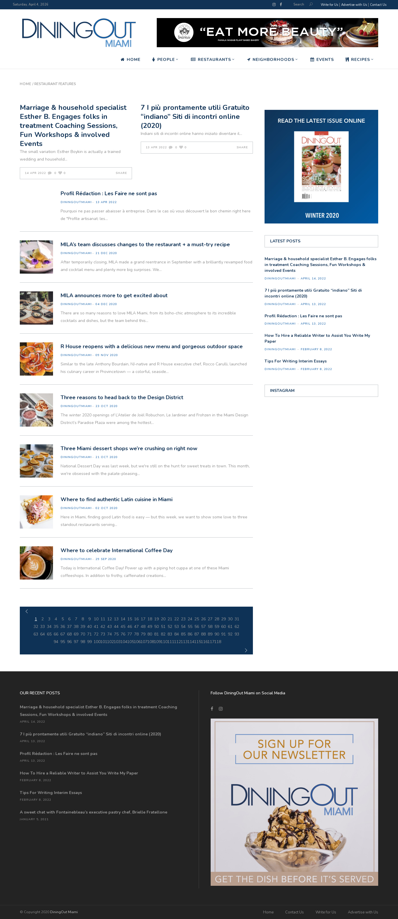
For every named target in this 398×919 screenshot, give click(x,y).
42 (103, 626)
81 (156, 634)
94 (56, 642)
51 (163, 626)
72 (96, 634)
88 (203, 634)
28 (216, 619)
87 (196, 634)
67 (62, 634)
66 (56, 634)
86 (190, 634)
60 (223, 626)
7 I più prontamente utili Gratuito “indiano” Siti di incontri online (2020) (195, 116)
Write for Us (329, 5)
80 (149, 634)
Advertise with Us (354, 5)
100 (96, 642)
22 (176, 619)
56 (196, 626)
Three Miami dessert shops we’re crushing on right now (129, 448)
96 (69, 642)
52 (170, 626)
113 (183, 642)
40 (89, 626)
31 (237, 619)
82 (163, 634)
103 (116, 642)
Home (25, 84)
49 (149, 626)
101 (103, 642)
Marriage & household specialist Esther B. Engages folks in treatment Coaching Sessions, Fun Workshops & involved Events (73, 125)
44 (116, 626)
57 (203, 626)
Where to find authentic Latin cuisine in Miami (116, 499)
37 (69, 626)
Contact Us (378, 5)
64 (42, 634)
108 (150, 642)
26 (203, 619)
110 (163, 642)
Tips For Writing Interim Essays (296, 361)
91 (223, 634)
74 (109, 634)
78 (136, 634)
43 (109, 626)
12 (109, 619)
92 (230, 634)
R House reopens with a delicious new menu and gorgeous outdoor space (152, 346)
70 (82, 634)
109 (156, 642)
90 (216, 634)
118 (217, 642)
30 (230, 619)
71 (89, 634)
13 (116, 619)
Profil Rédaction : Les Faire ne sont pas (109, 193)
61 (230, 626)
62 (237, 626)
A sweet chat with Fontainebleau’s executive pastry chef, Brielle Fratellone (93, 812)
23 (183, 619)
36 (62, 626)
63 (36, 634)
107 (143, 642)
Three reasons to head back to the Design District (122, 397)
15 (129, 619)
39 (82, 626)
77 (129, 634)
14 (123, 619)
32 (36, 626)
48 (143, 626)
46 (129, 626)
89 (210, 634)
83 (170, 634)
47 (136, 626)
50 (156, 626)
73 (103, 634)
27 (210, 619)
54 (183, 626)
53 (176, 626)
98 (82, 642)
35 (56, 626)
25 (196, 619)
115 (197, 642)
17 (143, 619)
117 (210, 642)
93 (237, 634)
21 (170, 619)
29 (223, 619)
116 (203, 642)
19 (156, 619)
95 (62, 642)
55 (190, 626)
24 (190, 619)
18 (149, 619)
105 (130, 642)
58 (210, 626)
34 (49, 626)
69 (76, 634)
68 (69, 634)
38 (76, 626)
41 (96, 626)
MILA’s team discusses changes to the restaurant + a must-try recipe (145, 244)
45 (123, 626)
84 (176, 634)
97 (76, 642)
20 (163, 619)
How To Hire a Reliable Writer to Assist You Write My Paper (79, 773)
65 (49, 634)
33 (42, 626)
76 (123, 634)
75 (116, 634)
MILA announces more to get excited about (114, 295)
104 (123, 642)
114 (190, 642)
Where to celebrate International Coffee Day (116, 550)
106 (136, 642)
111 (170, 642)
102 (109, 642)
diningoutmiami (76, 202)
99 (89, 642)
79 (143, 634)
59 (216, 626)
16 (136, 619)
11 (103, 619)
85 (183, 634)
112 (176, 642)
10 (96, 619)
